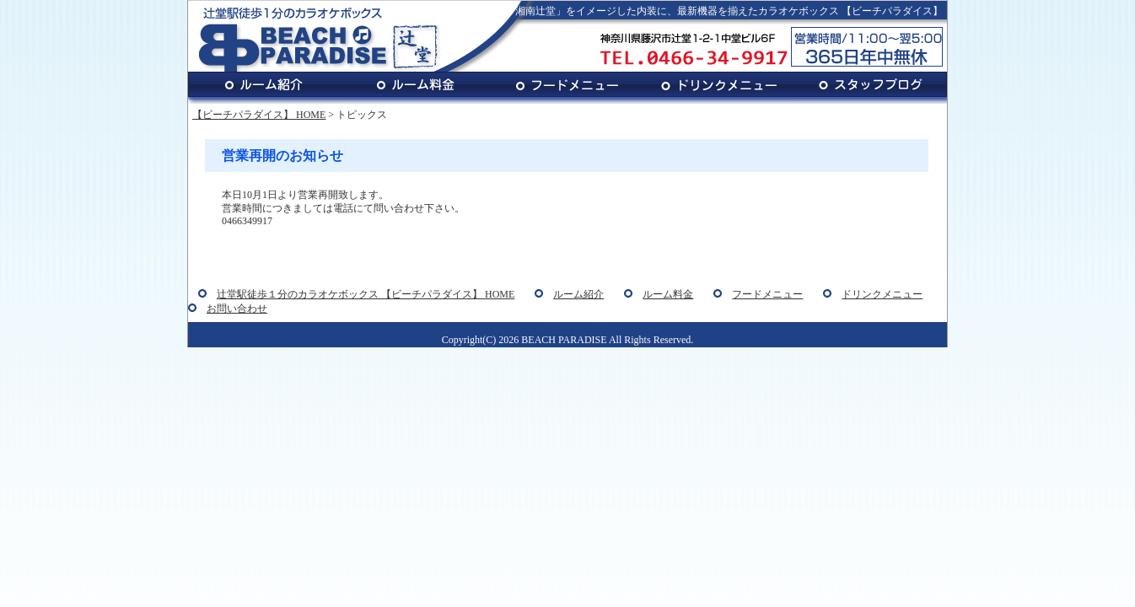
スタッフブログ (871, 88)
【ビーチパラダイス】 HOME (258, 115)
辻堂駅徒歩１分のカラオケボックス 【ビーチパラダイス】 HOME (365, 294)
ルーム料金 (416, 88)
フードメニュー (567, 88)
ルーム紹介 (264, 88)
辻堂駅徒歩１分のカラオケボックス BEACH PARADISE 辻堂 (318, 39)
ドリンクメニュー (719, 88)
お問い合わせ (237, 308)
